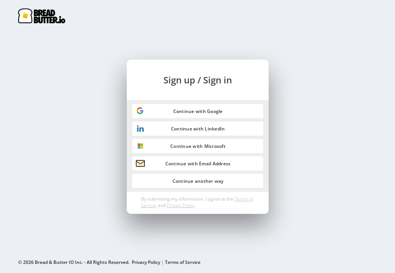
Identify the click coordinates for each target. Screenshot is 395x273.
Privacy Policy (181, 205)
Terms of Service (183, 262)
